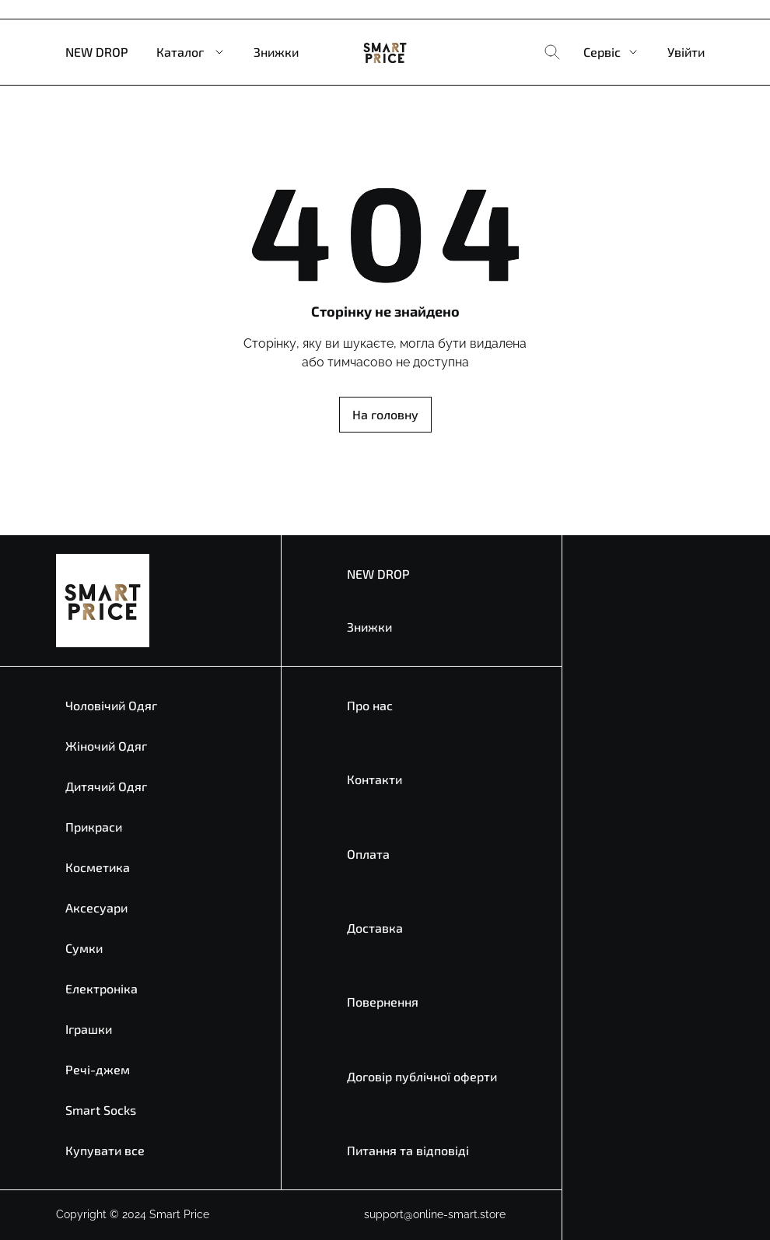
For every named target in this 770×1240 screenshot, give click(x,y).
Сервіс (602, 51)
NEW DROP (96, 51)
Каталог (180, 51)
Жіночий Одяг (106, 745)
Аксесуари (96, 907)
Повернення (382, 1001)
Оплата (368, 853)
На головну (385, 414)
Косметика (97, 867)
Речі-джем (97, 1069)
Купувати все (105, 1150)
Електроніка (101, 988)
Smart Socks (100, 1109)
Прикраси (93, 826)
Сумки (84, 948)
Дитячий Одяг (106, 786)
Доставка (375, 927)
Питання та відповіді (408, 1150)
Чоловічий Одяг (111, 705)
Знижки (276, 51)
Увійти (686, 51)
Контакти (374, 779)
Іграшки (88, 1028)
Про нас (370, 705)
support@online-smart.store (435, 1214)
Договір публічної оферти (422, 1076)
